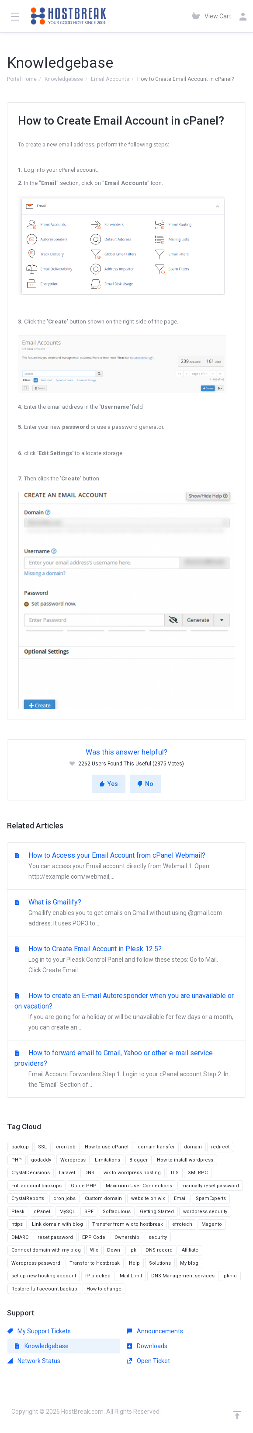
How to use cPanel (106, 1147)
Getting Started (157, 1211)
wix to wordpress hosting (132, 1173)
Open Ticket (148, 1360)
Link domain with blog (57, 1224)
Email (180, 1198)
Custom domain (103, 1198)
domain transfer (156, 1147)
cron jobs (64, 1198)
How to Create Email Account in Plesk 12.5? (126, 960)
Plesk (17, 1211)
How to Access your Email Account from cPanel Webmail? (126, 866)
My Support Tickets (39, 1331)
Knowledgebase (64, 79)
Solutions (160, 1263)
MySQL (67, 1211)
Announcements (155, 1331)
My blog (189, 1263)
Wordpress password (35, 1263)
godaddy (41, 1160)
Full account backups (36, 1186)
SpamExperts (211, 1198)
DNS (89, 1173)
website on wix (148, 1198)
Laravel (67, 1173)
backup (20, 1147)
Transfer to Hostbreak (94, 1263)
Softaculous (117, 1211)
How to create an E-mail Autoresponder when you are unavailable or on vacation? (126, 1012)
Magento (211, 1224)
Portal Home (22, 79)
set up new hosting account (43, 1276)
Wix (94, 1250)
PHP (16, 1160)
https (17, 1224)
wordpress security (205, 1211)
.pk (132, 1250)
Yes (109, 783)
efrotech (182, 1224)
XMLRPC (198, 1173)
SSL (42, 1147)
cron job (66, 1147)
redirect (220, 1147)
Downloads (147, 1346)
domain (193, 1147)
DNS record (159, 1250)
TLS (174, 1173)
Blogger (138, 1160)
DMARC (19, 1237)
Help (134, 1263)
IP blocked (98, 1276)
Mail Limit (131, 1276)
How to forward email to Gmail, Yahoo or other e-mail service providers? (126, 1069)
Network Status (33, 1360)
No (145, 783)
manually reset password (210, 1186)
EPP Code (93, 1237)
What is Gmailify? (126, 913)
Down (113, 1250)
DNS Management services (183, 1276)
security (158, 1237)
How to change (104, 1289)
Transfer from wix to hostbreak (127, 1224)
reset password (55, 1237)
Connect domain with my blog (46, 1250)
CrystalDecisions (30, 1173)
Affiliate (190, 1250)
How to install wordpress (185, 1160)
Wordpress (73, 1160)
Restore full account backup (44, 1289)
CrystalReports (27, 1198)
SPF (89, 1211)
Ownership (126, 1237)
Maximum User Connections (139, 1186)
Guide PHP (84, 1186)
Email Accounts (110, 79)
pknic (230, 1276)
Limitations (107, 1160)
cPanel (42, 1211)
